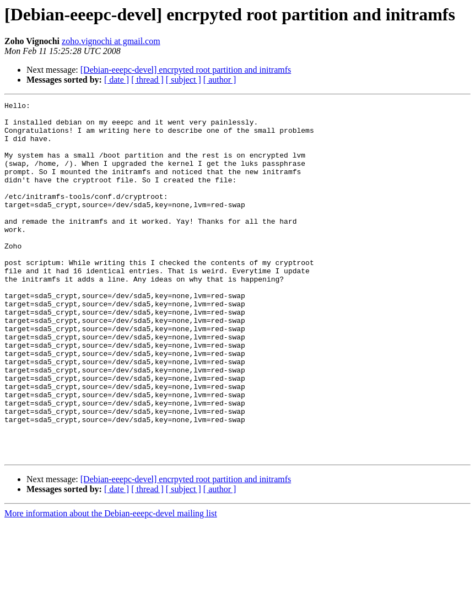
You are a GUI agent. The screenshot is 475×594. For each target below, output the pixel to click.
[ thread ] (147, 79)
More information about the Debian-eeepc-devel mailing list (110, 584)
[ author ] (219, 79)
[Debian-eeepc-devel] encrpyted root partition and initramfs (186, 69)
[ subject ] (183, 79)
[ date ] (116, 79)
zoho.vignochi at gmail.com (111, 41)
